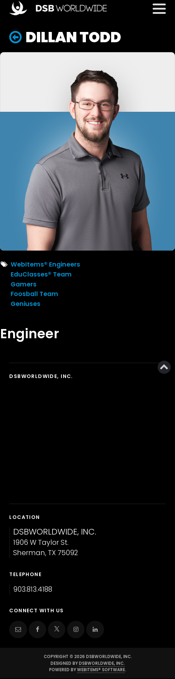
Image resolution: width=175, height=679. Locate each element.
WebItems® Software (101, 670)
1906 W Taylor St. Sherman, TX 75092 (54, 542)
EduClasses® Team (41, 274)
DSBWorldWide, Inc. (102, 663)
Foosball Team (34, 294)
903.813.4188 (32, 589)
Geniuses (25, 304)
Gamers (24, 284)
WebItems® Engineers (45, 264)
